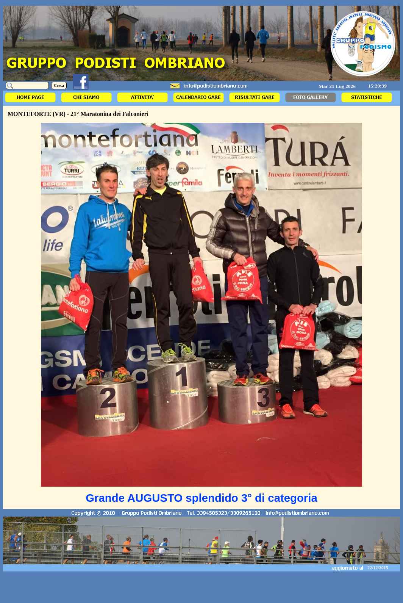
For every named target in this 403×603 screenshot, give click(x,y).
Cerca (59, 85)
